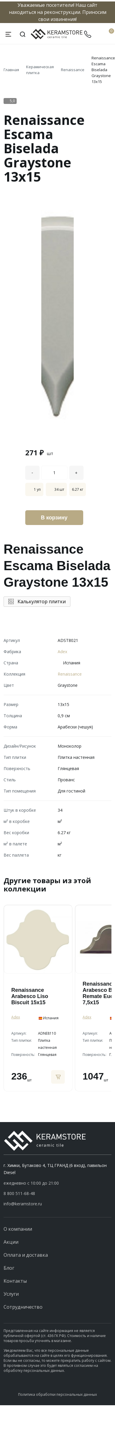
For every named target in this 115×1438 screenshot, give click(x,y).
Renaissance (72, 69)
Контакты (15, 1281)
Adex (62, 651)
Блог (9, 1268)
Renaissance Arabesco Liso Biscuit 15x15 (29, 996)
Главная (11, 69)
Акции (11, 1242)
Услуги (11, 1294)
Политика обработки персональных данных (57, 1394)
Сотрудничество (23, 1307)
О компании (18, 1229)
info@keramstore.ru (23, 1204)
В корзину (54, 518)
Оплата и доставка (26, 1255)
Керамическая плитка (40, 69)
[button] (57, 1193)
